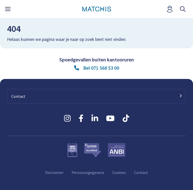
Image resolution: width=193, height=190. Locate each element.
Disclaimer (54, 172)
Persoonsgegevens (88, 172)
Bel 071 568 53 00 (101, 68)
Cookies (119, 172)
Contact (141, 172)
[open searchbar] (182, 9)
